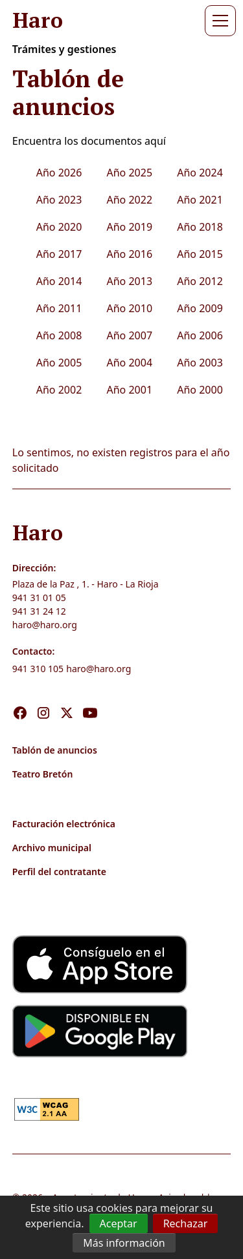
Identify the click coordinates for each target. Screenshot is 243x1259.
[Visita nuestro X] (67, 699)
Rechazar (185, 1223)
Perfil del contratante (59, 871)
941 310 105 (38, 668)
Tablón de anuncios (54, 750)
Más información (124, 1243)
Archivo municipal (51, 847)
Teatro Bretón (42, 774)
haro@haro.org (44, 625)
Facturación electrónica (63, 824)
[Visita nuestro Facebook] (20, 699)
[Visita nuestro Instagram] (43, 699)
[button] (218, 20)
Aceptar (118, 1223)
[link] (46, 1108)
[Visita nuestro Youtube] (90, 699)
